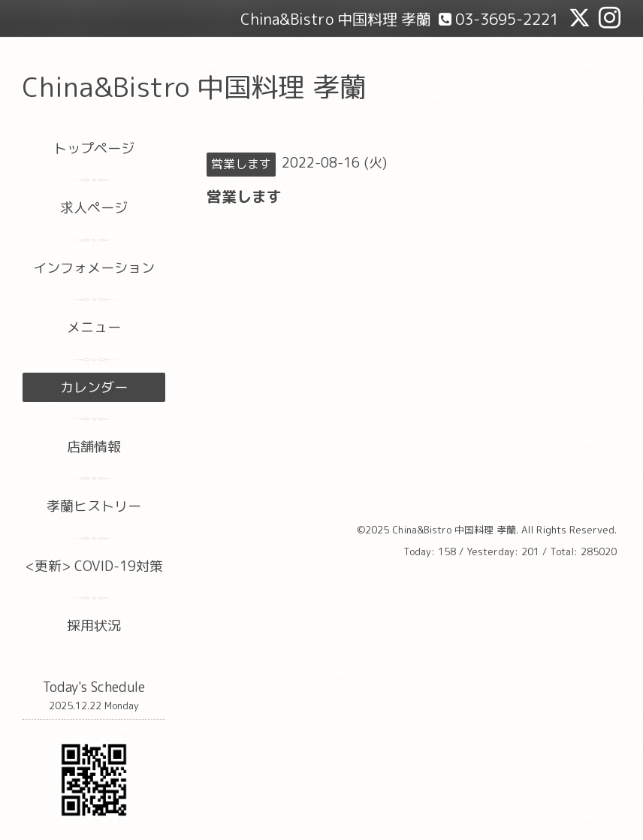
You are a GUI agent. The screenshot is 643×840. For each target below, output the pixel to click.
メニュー (94, 327)
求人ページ (94, 207)
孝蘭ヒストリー (94, 506)
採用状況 (94, 625)
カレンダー (94, 387)
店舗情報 (94, 446)
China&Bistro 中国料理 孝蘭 (195, 87)
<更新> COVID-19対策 (94, 566)
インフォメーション (94, 267)
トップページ (93, 148)
